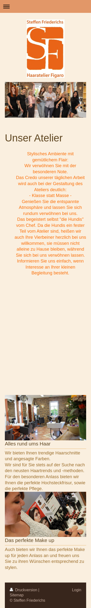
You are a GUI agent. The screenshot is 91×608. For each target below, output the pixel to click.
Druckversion (24, 590)
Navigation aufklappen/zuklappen (45, 6)
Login (76, 590)
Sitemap (17, 595)
